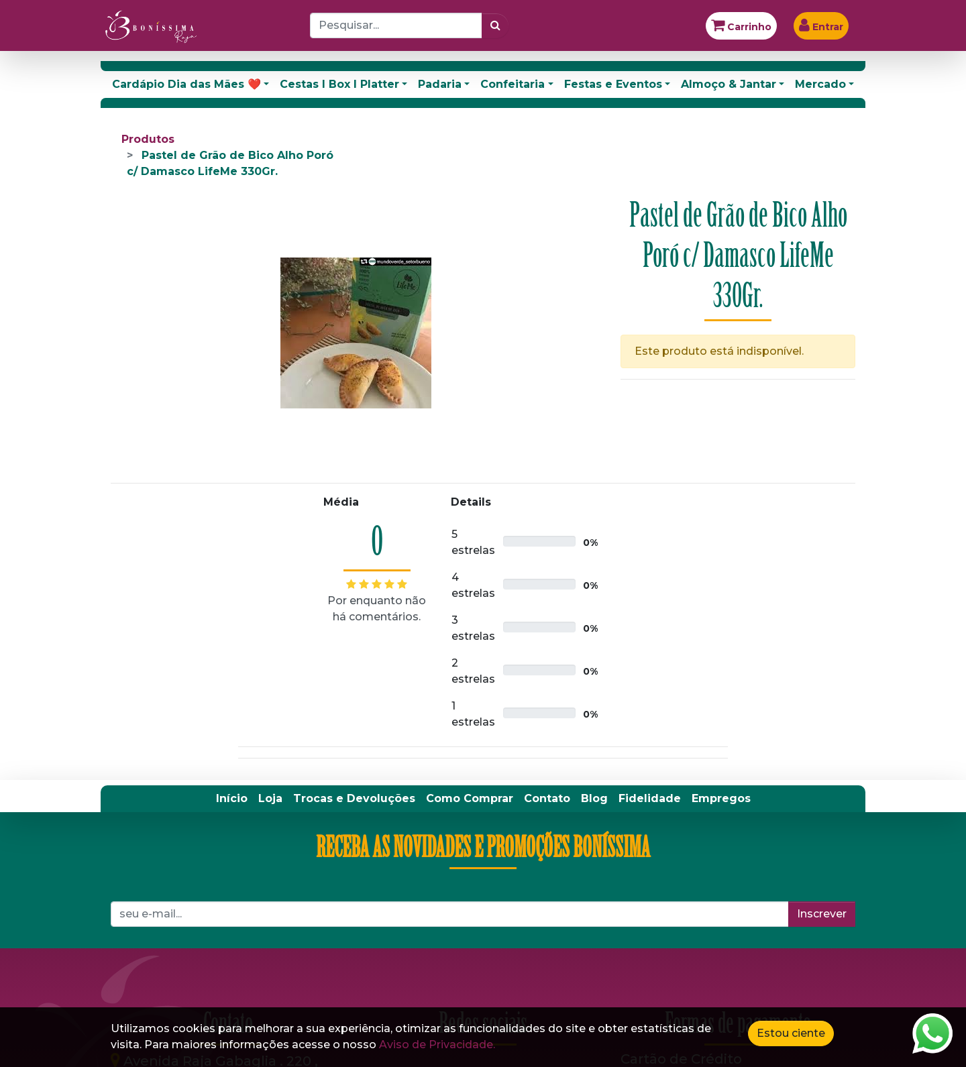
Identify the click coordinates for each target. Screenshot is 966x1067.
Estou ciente (791, 1033)
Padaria (440, 84)
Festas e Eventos (613, 84)
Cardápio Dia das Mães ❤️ (186, 84)
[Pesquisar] (495, 25)
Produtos (147, 139)
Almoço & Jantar (728, 84)
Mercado (820, 84)
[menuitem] (232, 798)
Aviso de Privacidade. (437, 1044)
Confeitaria (512, 84)
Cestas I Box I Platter (339, 84)
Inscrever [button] (822, 913)
